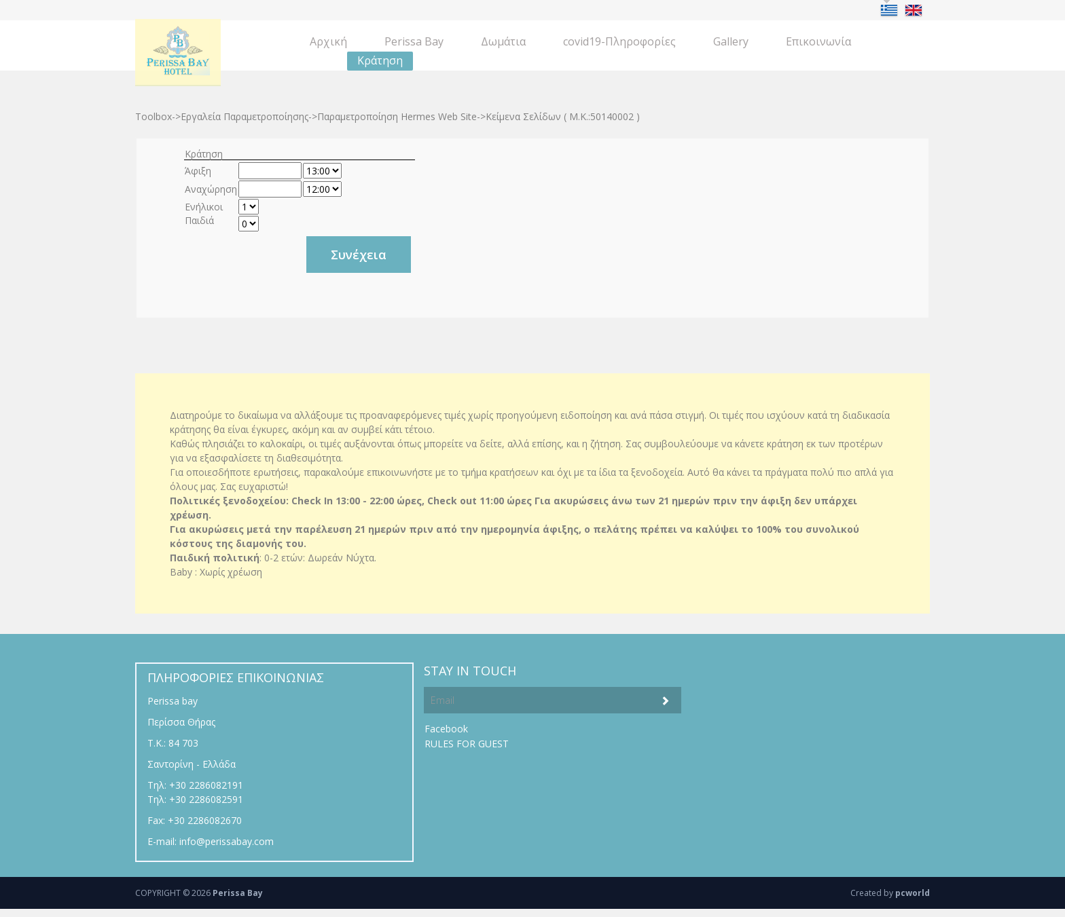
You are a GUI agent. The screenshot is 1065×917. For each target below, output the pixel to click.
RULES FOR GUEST (467, 743)
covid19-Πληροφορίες (619, 41)
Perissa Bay (414, 41)
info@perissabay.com (226, 841)
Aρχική (328, 41)
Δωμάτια (503, 41)
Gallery (730, 41)
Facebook (446, 728)
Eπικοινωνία (818, 41)
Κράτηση (380, 60)
